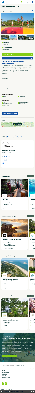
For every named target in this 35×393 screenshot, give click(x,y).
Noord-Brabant (10, 200)
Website (5, 158)
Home (8, 365)
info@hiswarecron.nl (6, 377)
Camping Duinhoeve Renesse (10, 279)
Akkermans (5, 199)
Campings (29, 2)
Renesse (17, 280)
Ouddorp (19, 240)
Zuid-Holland (10, 240)
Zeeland (9, 280)
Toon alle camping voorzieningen (10, 113)
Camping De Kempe (8, 319)
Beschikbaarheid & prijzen (17, 54)
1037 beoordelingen (9, 248)
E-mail (5, 159)
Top (32, 366)
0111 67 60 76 (7, 156)
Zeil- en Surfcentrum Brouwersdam (12, 239)
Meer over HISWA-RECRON (9, 356)
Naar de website (17, 58)
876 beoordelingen (9, 288)
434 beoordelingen (8, 11)
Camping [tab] (3, 90)
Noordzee (15, 240)
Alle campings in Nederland (19, 365)
